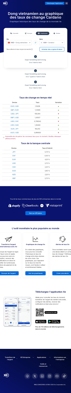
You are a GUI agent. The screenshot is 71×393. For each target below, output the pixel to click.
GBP (14, 178)
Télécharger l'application (55, 3)
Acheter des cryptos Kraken (52, 49)
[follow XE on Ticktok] (64, 376)
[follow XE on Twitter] (35, 376)
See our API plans (35, 213)
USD (14, 163)
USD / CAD (15, 125)
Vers (41, 39)
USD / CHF (15, 121)
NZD (14, 174)
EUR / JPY (14, 129)
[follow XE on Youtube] (57, 376)
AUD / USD (14, 133)
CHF (14, 156)
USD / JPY (14, 114)
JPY (13, 152)
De (8, 39)
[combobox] (19, 42)
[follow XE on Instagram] (50, 376)
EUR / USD (15, 106)
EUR (14, 159)
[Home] (5, 3)
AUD (14, 171)
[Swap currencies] (35, 42)
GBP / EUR (14, 110)
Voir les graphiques (35, 273)
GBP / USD (15, 117)
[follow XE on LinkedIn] (42, 376)
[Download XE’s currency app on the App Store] (40, 321)
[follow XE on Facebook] (27, 376)
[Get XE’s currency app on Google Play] (54, 321)
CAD (14, 167)
